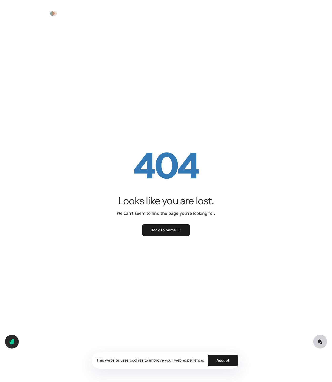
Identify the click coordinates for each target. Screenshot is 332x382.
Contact (231, 13)
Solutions (131, 13)
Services (155, 13)
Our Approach (183, 13)
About (210, 13)
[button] (40, 13)
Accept (223, 360)
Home (109, 13)
